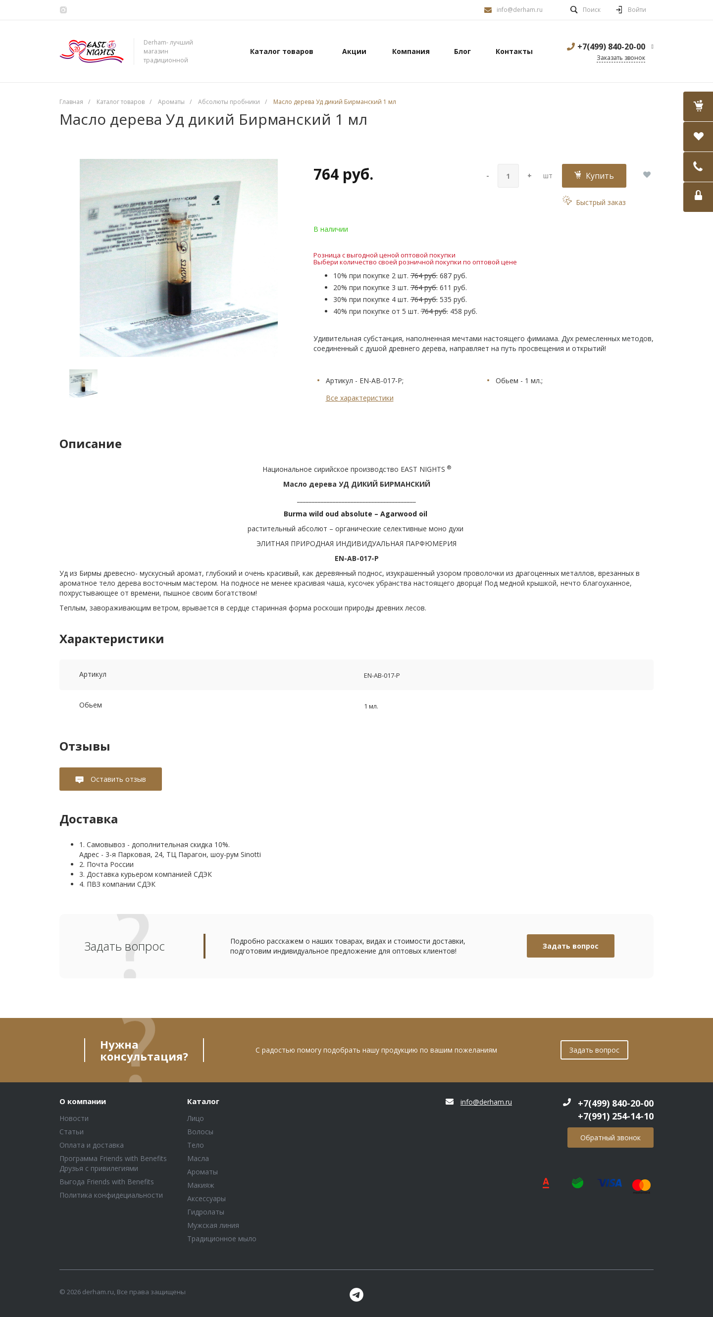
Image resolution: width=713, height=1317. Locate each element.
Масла (198, 1158)
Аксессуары (206, 1198)
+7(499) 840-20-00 (611, 46)
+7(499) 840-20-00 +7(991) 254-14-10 (616, 1109)
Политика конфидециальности (111, 1195)
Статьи (71, 1131)
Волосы (200, 1131)
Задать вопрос (571, 946)
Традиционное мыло (221, 1238)
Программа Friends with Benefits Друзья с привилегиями (113, 1163)
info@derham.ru (520, 9)
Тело (195, 1145)
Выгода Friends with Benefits (106, 1181)
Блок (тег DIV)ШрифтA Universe (91, 51)
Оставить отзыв (117, 779)
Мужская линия (213, 1225)
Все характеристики (360, 398)
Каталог (203, 1101)
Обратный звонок (610, 1137)
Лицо (195, 1118)
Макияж (200, 1185)
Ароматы (202, 1171)
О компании (82, 1101)
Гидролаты (205, 1211)
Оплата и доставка (91, 1145)
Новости (74, 1118)
